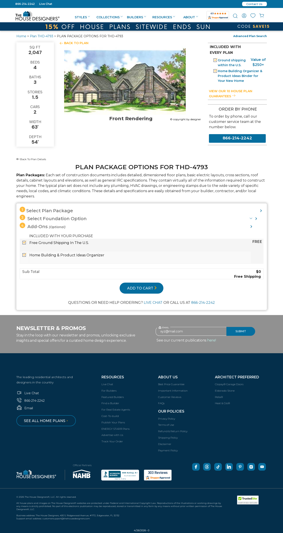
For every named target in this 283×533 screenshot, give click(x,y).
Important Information (173, 390)
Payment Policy (168, 450)
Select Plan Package (46, 210)
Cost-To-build (110, 416)
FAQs (161, 403)
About (190, 17)
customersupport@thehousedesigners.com (66, 518)
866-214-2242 (25, 4)
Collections (109, 17)
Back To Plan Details (31, 159)
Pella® (219, 397)
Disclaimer (164, 444)
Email (24, 408)
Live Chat (45, 4)
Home (21, 36)
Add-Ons (42, 226)
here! (211, 340)
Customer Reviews (169, 397)
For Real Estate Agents (115, 409)
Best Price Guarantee (171, 384)
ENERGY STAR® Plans (115, 428)
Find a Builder (110, 403)
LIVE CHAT (153, 302)
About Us (168, 377)
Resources (163, 17)
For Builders (109, 390)
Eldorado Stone (225, 390)
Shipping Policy (168, 437)
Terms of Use (166, 424)
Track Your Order (112, 441)
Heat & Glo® (222, 403)
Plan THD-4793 (41, 36)
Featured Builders (112, 397)
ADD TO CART (142, 288)
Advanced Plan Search (250, 36)
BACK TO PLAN (76, 43)
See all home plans (46, 421)
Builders (136, 17)
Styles (82, 17)
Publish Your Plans (113, 422)
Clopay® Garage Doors (229, 384)
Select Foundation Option (53, 218)
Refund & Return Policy (172, 431)
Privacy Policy (166, 418)
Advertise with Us (112, 435)
